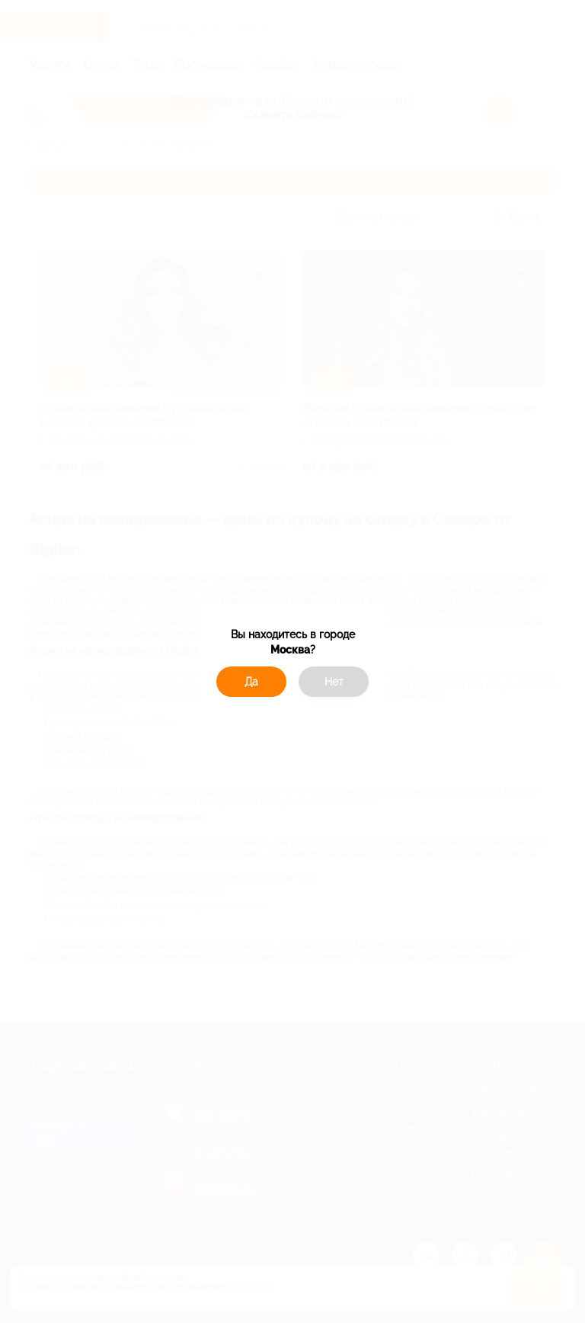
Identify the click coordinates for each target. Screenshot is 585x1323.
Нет (334, 682)
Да (251, 682)
